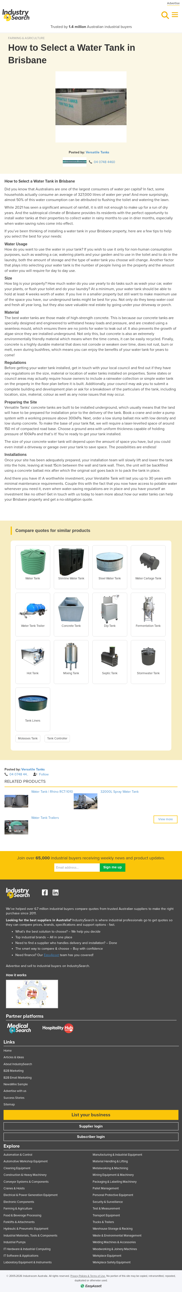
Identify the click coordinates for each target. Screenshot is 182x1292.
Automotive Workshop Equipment (26, 1161)
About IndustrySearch (18, 1064)
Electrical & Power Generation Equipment (31, 1195)
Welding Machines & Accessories (114, 1242)
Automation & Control (18, 1155)
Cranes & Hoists (14, 1188)
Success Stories (14, 1098)
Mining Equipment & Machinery (113, 1175)
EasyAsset (51, 955)
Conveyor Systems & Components (26, 1182)
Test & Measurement (106, 1208)
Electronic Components (19, 1202)
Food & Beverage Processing (22, 1215)
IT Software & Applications (21, 1256)
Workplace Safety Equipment (112, 1262)
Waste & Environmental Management (117, 1235)
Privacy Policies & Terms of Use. (88, 1276)
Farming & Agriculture (18, 1208)
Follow (41, 774)
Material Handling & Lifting (110, 1161)
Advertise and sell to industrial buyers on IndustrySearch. (48, 966)
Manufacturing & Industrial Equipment (117, 1155)
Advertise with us (15, 1091)
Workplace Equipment (107, 1256)
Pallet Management (106, 1188)
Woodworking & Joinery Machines (115, 1249)
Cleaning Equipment (17, 1168)
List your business (91, 1115)
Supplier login (91, 1126)
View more (165, 819)
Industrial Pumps (15, 1242)
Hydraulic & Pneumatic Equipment (26, 1229)
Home (8, 1051)
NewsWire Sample (16, 1084)
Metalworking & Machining (110, 1168)
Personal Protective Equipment (113, 1195)
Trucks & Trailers (103, 1222)
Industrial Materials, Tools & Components (30, 1235)
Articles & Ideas (14, 1057)
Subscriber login (91, 1136)
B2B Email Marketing (18, 1078)
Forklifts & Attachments (19, 1222)
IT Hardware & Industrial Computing (27, 1249)
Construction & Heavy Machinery (25, 1175)
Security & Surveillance (108, 1202)
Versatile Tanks (97, 152)
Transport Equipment (106, 1215)
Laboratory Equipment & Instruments (28, 1262)
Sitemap (9, 1104)
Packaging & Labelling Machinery (114, 1182)
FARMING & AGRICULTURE (26, 38)
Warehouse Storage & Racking (112, 1229)
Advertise (173, 3)
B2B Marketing (13, 1071)
